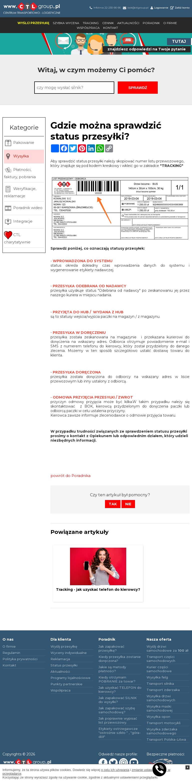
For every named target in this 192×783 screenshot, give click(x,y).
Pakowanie (19, 143)
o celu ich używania (115, 770)
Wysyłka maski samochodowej (159, 708)
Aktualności (128, 23)
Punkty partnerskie (66, 684)
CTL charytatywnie (17, 237)
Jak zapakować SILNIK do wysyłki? (117, 700)
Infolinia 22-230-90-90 (105, 7)
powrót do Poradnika (70, 475)
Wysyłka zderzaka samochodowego (161, 731)
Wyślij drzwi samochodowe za (167, 648)
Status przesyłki (64, 665)
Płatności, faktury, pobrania (20, 172)
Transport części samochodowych (160, 659)
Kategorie (24, 127)
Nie (128, 504)
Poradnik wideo (23, 208)
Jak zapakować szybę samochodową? (116, 710)
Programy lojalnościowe (70, 678)
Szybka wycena (66, 23)
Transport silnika (160, 683)
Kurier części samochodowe (159, 669)
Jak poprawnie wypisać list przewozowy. (117, 720)
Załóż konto (180, 7)
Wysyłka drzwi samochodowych (160, 698)
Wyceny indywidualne (68, 653)
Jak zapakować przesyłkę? (111, 648)
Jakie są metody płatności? (112, 669)
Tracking (91, 23)
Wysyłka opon (158, 717)
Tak (113, 504)
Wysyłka (16, 156)
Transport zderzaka (163, 690)
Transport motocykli (163, 723)
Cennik (108, 23)
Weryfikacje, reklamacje (20, 191)
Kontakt (110, 28)
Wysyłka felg (157, 677)
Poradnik (151, 23)
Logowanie (159, 7)
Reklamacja (60, 659)
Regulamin (11, 653)
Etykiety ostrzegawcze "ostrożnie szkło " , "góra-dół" (119, 733)
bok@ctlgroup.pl (135, 7)
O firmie (170, 23)
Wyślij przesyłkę (33, 23)
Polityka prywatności (20, 659)
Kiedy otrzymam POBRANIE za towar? (117, 679)
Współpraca (88, 28)
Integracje (18, 222)
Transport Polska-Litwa (166, 739)
